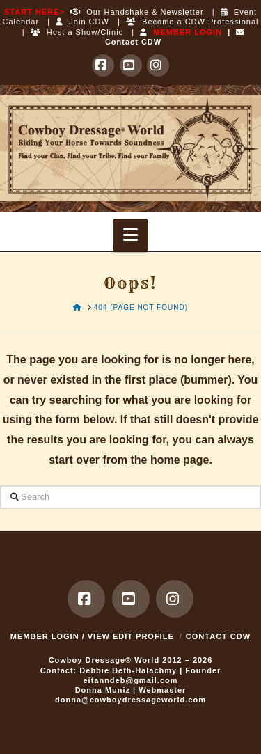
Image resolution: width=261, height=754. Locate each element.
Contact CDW (218, 636)
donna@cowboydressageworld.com (130, 700)
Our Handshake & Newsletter (134, 12)
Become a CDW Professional (192, 21)
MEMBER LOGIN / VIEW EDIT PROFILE (92, 636)
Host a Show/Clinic (77, 32)
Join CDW (82, 21)
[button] (130, 235)
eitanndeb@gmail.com (130, 680)
